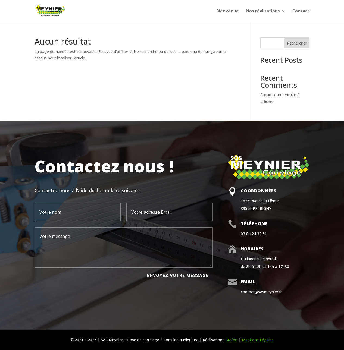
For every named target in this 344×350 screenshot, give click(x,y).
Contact (300, 11)
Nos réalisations (263, 11)
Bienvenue (227, 11)
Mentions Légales (258, 339)
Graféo (231, 339)
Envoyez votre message (177, 275)
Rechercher (297, 43)
